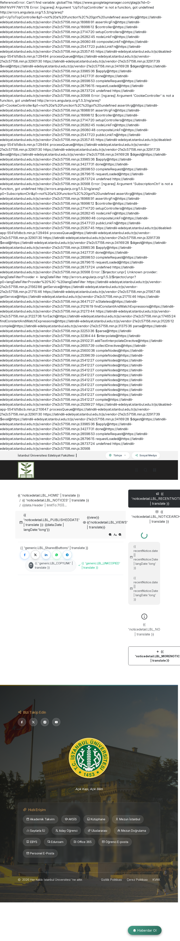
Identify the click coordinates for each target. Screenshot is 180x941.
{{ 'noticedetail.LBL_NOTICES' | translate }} (55, 500)
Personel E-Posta (40, 853)
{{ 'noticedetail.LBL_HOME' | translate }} (49, 495)
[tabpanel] (144, 597)
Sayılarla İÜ (35, 830)
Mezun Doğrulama (131, 830)
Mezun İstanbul (128, 819)
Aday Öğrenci (66, 830)
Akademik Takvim (40, 819)
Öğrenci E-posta (115, 842)
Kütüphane (96, 819)
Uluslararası (97, 830)
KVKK (156, 879)
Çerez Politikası (137, 879)
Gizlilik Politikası (111, 879)
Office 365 (83, 842)
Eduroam (55, 842)
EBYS (31, 842)
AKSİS (71, 819)
